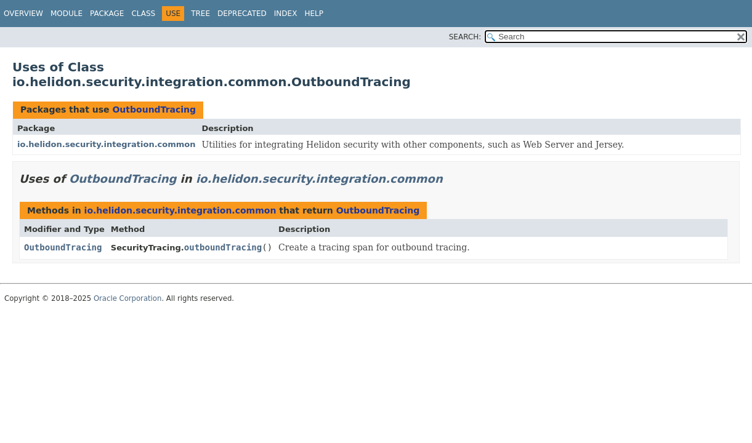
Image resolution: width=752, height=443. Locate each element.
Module (67, 13)
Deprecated (242, 13)
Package (107, 13)
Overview (23, 13)
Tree (200, 13)
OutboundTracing (154, 109)
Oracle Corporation (128, 298)
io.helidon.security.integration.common (106, 144)
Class (143, 13)
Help (313, 13)
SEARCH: (465, 37)
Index (285, 13)
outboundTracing (223, 247)
